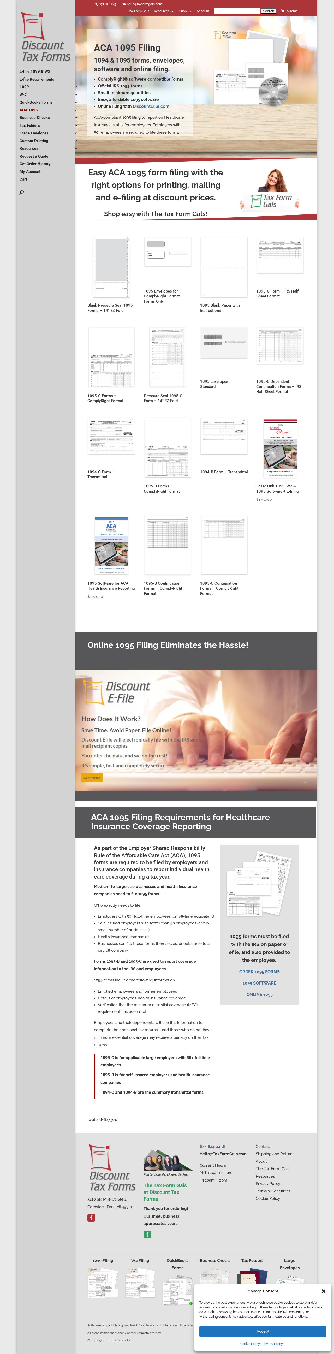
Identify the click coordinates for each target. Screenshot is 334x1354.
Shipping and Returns (275, 1154)
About (261, 1161)
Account (203, 11)
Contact (263, 1146)
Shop (183, 11)
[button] (323, 1291)
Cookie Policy (250, 1344)
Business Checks (35, 116)
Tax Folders (30, 124)
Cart (23, 177)
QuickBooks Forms (36, 100)
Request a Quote (34, 154)
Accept (263, 1331)
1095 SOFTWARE (259, 983)
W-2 (23, 93)
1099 (24, 85)
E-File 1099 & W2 (35, 69)
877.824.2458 (108, 4)
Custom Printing (34, 139)
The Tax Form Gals (272, 1168)
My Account (30, 170)
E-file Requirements (37, 77)
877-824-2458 (212, 1146)
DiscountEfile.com (151, 106)
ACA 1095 (29, 108)
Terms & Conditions (273, 1191)
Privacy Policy (273, 1344)
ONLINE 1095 (260, 994)
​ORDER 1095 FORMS (259, 971)
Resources (161, 11)
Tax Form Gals (138, 11)
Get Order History (35, 162)
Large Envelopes (34, 131)
